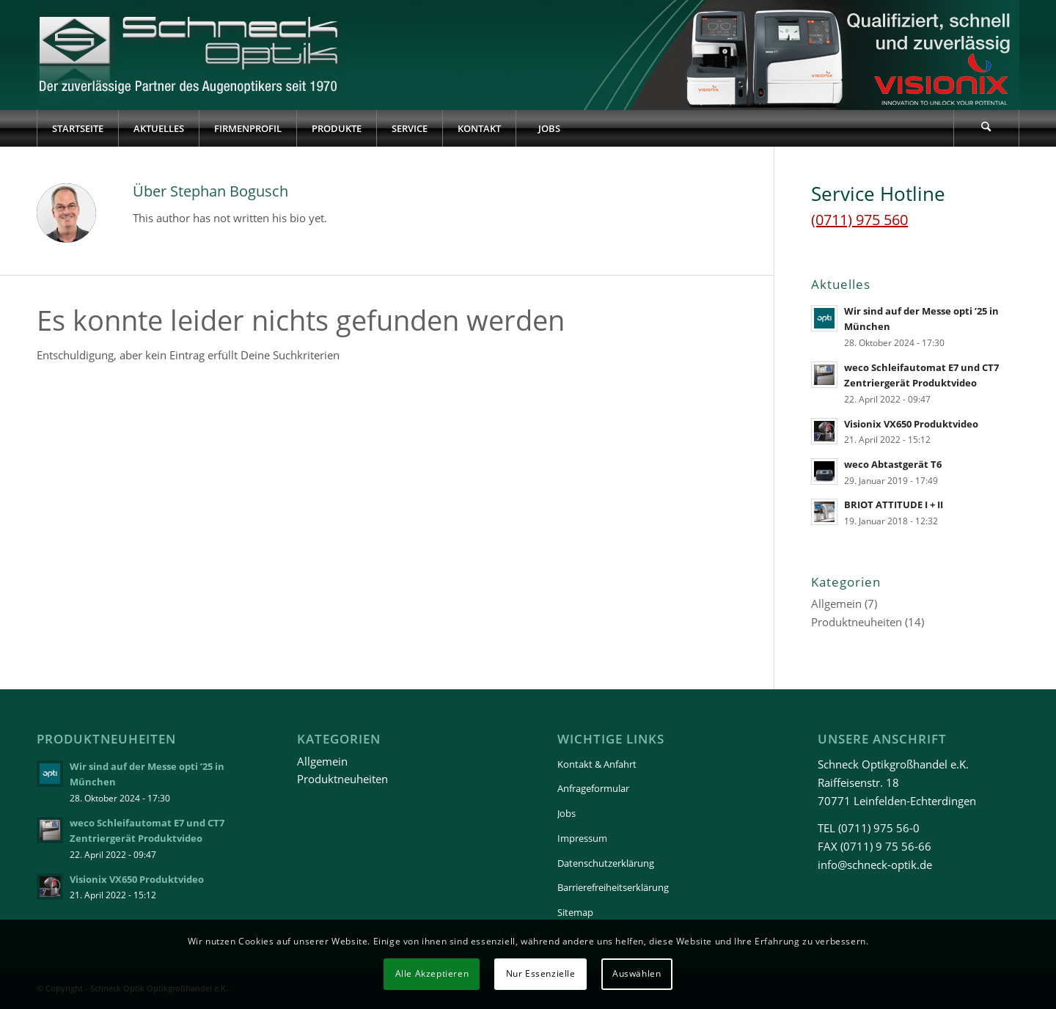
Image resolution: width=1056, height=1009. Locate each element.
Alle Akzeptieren (432, 973)
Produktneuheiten (856, 621)
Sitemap (575, 912)
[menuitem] (77, 128)
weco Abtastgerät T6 (893, 464)
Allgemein (836, 603)
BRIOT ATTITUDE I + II (893, 504)
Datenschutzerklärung (605, 863)
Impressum (582, 838)
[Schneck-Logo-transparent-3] (190, 55)
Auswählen (636, 973)
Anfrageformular (593, 788)
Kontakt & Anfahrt (597, 764)
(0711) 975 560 (859, 220)
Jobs (566, 813)
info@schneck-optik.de (875, 864)
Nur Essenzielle (541, 973)
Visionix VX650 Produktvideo (911, 423)
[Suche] (986, 128)
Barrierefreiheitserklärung (613, 887)
